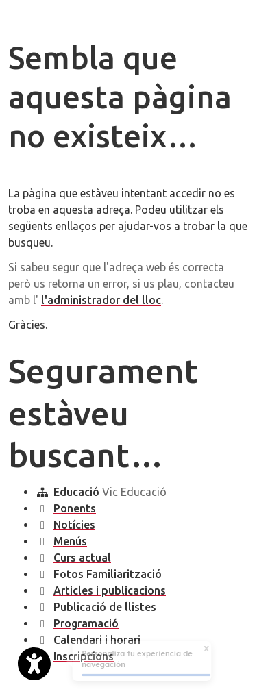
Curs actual (82, 557)
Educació (76, 492)
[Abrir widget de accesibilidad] (34, 664)
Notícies (74, 525)
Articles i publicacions (109, 590)
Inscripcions (83, 656)
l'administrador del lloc (101, 300)
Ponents (74, 508)
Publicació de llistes (104, 607)
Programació (86, 623)
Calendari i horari (96, 640)
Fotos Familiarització (107, 574)
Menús (70, 541)
